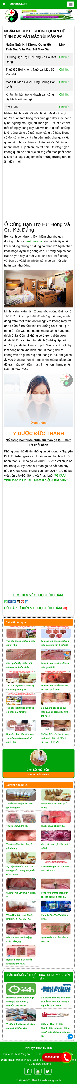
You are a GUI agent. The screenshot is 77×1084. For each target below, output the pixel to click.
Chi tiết (63, 57)
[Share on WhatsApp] (6, 601)
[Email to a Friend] (18, 601)
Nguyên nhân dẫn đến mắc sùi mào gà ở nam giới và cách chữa (20, 738)
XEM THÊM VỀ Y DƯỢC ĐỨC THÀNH (38, 595)
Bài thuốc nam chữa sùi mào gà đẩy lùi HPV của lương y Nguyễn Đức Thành (55, 1001)
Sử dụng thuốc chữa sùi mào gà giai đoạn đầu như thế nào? (54, 712)
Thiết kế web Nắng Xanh (46, 1080)
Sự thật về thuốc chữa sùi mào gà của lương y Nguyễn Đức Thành (20, 870)
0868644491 (18, 4)
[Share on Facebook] (10, 601)
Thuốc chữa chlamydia (52, 826)
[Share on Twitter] (14, 601)
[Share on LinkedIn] (26, 601)
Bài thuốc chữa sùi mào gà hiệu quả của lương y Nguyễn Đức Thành (20, 1001)
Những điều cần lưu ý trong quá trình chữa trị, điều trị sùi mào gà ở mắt (55, 738)
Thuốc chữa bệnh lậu (17, 826)
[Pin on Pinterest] (22, 601)
